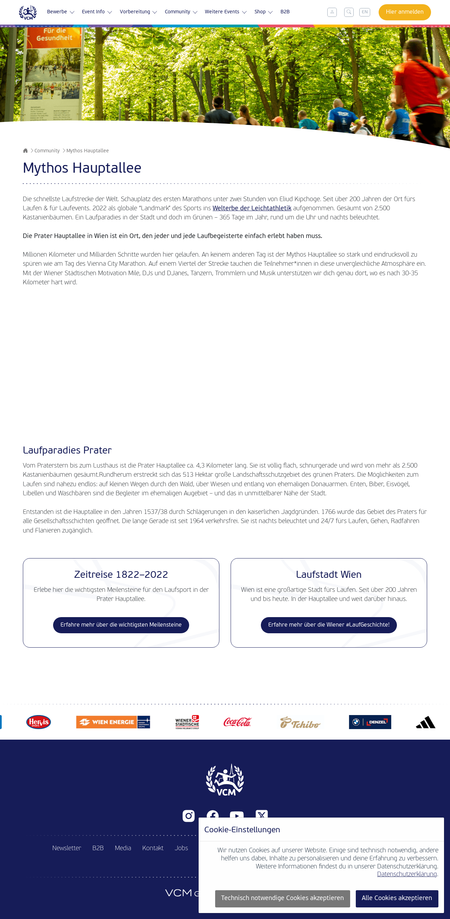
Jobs (181, 849)
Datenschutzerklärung (407, 875)
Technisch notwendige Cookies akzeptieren (282, 898)
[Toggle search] (349, 12)
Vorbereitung (139, 12)
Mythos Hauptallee (87, 151)
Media (123, 849)
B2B (285, 12)
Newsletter (66, 849)
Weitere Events (226, 12)
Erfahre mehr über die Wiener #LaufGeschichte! (329, 625)
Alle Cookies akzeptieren (397, 898)
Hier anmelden (405, 12)
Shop (264, 12)
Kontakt (152, 849)
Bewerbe (61, 12)
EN (365, 12)
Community (181, 12)
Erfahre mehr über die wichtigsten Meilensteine (121, 625)
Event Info (97, 12)
